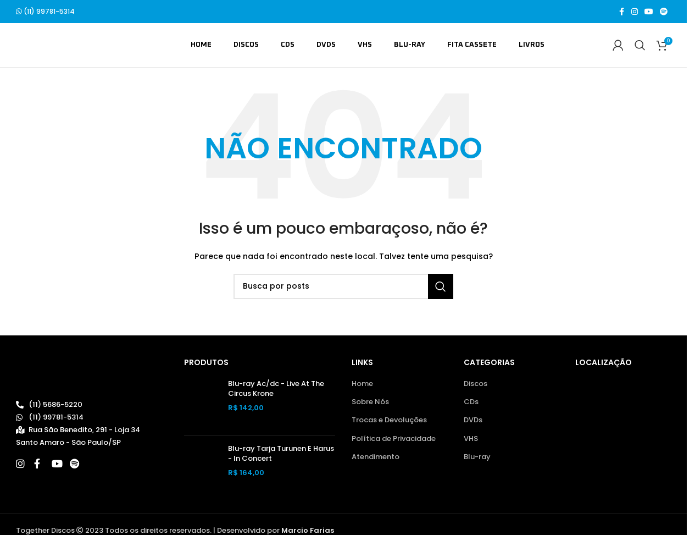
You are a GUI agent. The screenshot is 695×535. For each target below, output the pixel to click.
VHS (471, 439)
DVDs (473, 420)
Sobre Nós (370, 402)
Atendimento (375, 457)
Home (362, 384)
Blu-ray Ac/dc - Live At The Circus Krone (276, 389)
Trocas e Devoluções (389, 420)
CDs (471, 402)
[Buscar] (640, 45)
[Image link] (69, 375)
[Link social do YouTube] (649, 11)
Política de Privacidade (394, 439)
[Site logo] (69, 45)
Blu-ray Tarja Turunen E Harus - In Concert (281, 454)
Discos (475, 384)
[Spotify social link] (664, 11)
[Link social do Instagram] (634, 11)
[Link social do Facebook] (621, 11)
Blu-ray (477, 457)
